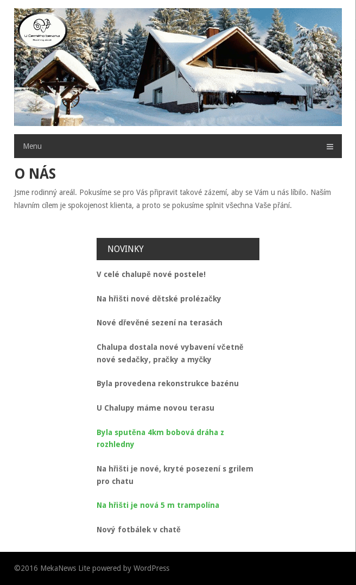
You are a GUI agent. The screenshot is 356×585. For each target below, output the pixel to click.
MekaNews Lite (65, 568)
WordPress (151, 568)
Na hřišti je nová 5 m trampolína (158, 505)
